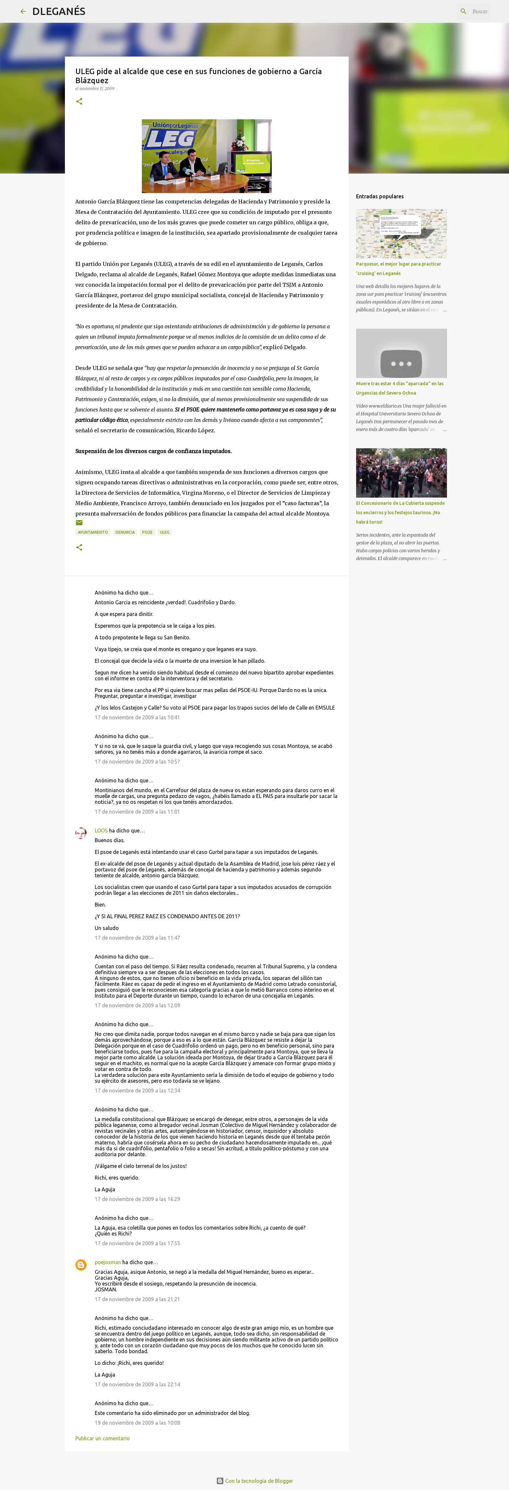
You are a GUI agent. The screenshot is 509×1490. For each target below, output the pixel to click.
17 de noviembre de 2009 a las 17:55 (137, 1243)
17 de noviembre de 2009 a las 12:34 (137, 1090)
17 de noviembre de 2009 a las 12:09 (137, 1005)
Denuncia (125, 532)
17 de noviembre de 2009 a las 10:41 (137, 717)
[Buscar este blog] (456, 11)
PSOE (147, 532)
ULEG (164, 532)
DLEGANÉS (58, 11)
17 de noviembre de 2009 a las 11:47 (137, 938)
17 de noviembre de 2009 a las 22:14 (137, 1384)
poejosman (108, 1262)
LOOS (101, 830)
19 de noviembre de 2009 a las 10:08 (137, 1423)
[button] (79, 102)
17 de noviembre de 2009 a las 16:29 (137, 1199)
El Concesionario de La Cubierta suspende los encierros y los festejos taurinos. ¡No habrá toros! (400, 513)
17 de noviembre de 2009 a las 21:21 (137, 1299)
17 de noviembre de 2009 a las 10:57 (137, 762)
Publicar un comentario (102, 1438)
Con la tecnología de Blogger (254, 1481)
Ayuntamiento (93, 532)
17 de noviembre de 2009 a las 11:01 (137, 812)
